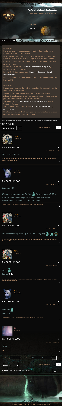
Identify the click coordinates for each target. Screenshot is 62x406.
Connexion (32, 28)
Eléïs (16, 136)
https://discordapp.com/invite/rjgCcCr (36, 67)
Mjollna (16, 170)
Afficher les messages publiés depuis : (5, 359)
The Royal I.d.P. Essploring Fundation (42, 10)
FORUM (12, 40)
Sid (15, 328)
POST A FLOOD (7, 124)
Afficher (11, 274)
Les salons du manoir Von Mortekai (32, 120)
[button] (54, 127)
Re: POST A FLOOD (11, 147)
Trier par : (28, 357)
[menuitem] (9, 128)
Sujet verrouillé (8, 128)
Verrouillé (6, 365)
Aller (55, 371)
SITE (3, 40)
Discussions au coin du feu (50, 120)
